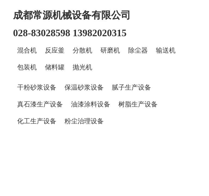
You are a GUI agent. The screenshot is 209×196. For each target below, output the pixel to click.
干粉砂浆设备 (36, 87)
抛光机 (82, 67)
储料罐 (54, 67)
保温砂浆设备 (84, 87)
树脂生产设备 (138, 104)
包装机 (27, 67)
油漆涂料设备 (90, 104)
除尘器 (138, 50)
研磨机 (110, 50)
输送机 (166, 50)
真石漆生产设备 (40, 104)
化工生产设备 (36, 121)
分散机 (82, 50)
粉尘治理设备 (84, 121)
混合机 (27, 50)
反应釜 (54, 50)
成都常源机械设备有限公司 (72, 15)
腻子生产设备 (131, 87)
